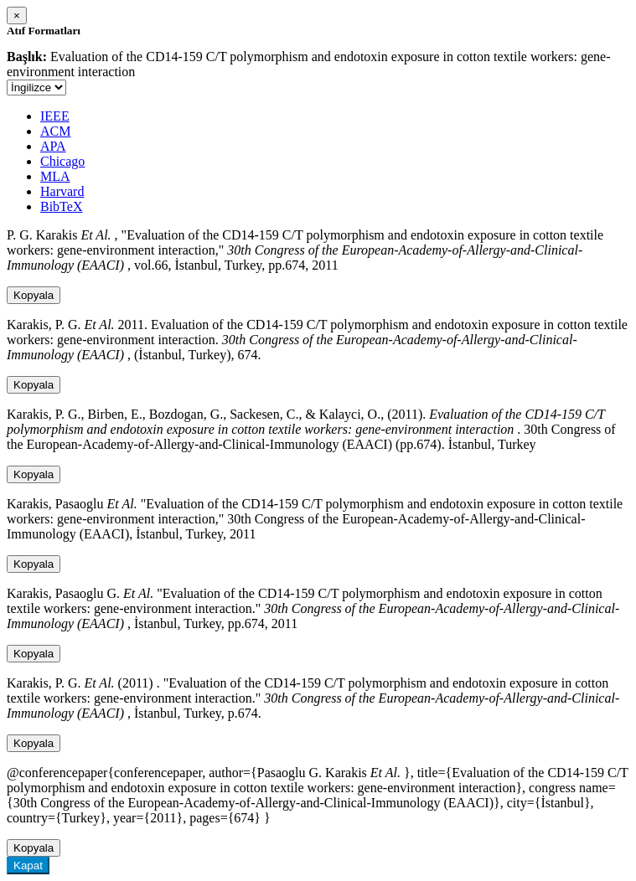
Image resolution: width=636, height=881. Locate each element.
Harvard (62, 191)
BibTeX (61, 206)
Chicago (62, 161)
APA (53, 146)
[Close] (17, 15)
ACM (55, 131)
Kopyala (33, 295)
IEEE (55, 116)
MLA (55, 176)
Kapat (28, 865)
